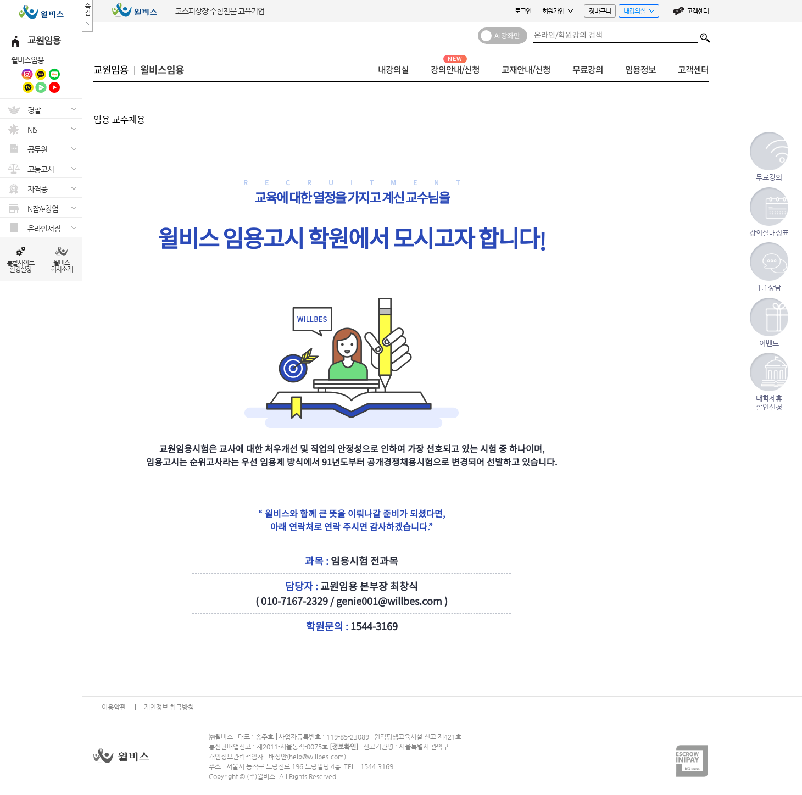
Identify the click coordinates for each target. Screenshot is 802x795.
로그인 (523, 11)
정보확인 (344, 746)
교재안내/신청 (526, 70)
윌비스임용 (27, 59)
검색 (705, 35)
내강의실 (636, 12)
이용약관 (114, 707)
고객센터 (698, 11)
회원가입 (557, 11)
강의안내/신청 (455, 70)
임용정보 (640, 70)
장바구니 (600, 11)
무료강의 (587, 70)
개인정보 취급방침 (169, 707)
